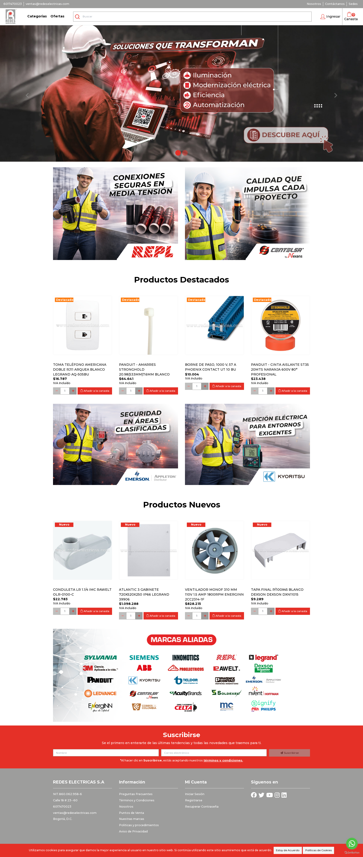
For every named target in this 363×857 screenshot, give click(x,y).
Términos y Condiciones (136, 800)
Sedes (353, 4)
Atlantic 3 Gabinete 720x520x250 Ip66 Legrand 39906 (144, 594)
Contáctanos (335, 4)
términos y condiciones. (223, 760)
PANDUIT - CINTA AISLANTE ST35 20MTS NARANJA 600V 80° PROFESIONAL (280, 369)
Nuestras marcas (131, 819)
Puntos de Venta (131, 813)
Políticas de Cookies (318, 850)
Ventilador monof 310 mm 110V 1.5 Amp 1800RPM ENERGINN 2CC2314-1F (214, 594)
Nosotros (314, 4)
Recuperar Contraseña (202, 806)
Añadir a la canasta (94, 390)
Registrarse (193, 800)
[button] (330, 16)
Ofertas (57, 16)
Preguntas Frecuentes (136, 794)
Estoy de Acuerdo (287, 850)
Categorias (37, 16)
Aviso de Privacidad (133, 831)
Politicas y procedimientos (139, 825)
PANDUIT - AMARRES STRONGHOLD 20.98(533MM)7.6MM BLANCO (144, 369)
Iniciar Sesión (194, 794)
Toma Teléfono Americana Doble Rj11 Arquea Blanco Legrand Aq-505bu (79, 369)
